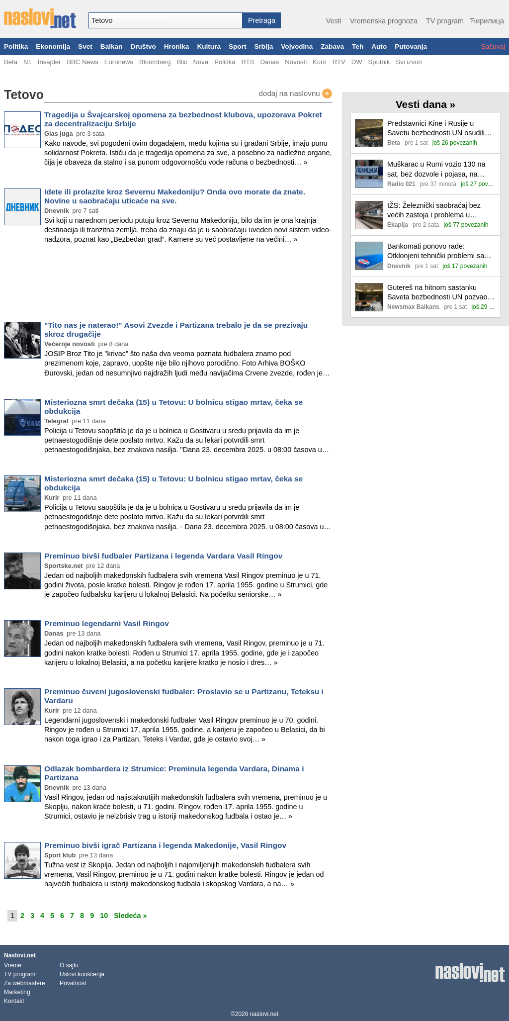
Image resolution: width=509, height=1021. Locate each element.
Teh (357, 46)
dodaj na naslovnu (295, 93)
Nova (201, 62)
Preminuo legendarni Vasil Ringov (106, 623)
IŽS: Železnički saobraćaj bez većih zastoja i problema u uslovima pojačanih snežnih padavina (434, 210)
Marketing (17, 992)
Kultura (209, 46)
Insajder (49, 62)
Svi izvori (409, 62)
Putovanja (411, 46)
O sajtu (69, 965)
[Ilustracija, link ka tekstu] (369, 134)
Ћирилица (487, 21)
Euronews (118, 62)
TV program (445, 21)
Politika (16, 46)
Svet (85, 46)
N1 (27, 62)
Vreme (12, 965)
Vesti (333, 21)
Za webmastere (24, 983)
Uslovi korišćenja (82, 974)
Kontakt (14, 1001)
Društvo (143, 46)
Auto (379, 46)
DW (356, 62)
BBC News (82, 62)
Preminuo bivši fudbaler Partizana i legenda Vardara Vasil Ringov (163, 556)
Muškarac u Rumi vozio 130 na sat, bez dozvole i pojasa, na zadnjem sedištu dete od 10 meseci (436, 169)
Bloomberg (154, 62)
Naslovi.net (20, 955)
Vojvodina (297, 46)
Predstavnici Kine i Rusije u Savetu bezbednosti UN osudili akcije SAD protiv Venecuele (436, 128)
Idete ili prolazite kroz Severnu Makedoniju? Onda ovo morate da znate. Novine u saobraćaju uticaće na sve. (174, 196)
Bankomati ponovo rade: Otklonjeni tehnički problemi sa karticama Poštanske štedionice (437, 251)
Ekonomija (53, 46)
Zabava (332, 46)
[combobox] (165, 20)
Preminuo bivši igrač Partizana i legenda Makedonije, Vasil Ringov (165, 845)
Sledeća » (130, 916)
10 (104, 916)
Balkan (111, 46)
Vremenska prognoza (384, 21)
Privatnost (73, 983)
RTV (339, 62)
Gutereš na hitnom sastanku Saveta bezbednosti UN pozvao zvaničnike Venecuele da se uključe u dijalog (437, 292)
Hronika (176, 46)
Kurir (320, 62)
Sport (238, 46)
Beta (10, 62)
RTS (247, 62)
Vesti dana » (425, 104)
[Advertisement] (168, 284)
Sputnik (379, 62)
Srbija (263, 46)
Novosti (296, 62)
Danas (269, 62)
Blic (181, 62)
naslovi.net (264, 1014)
